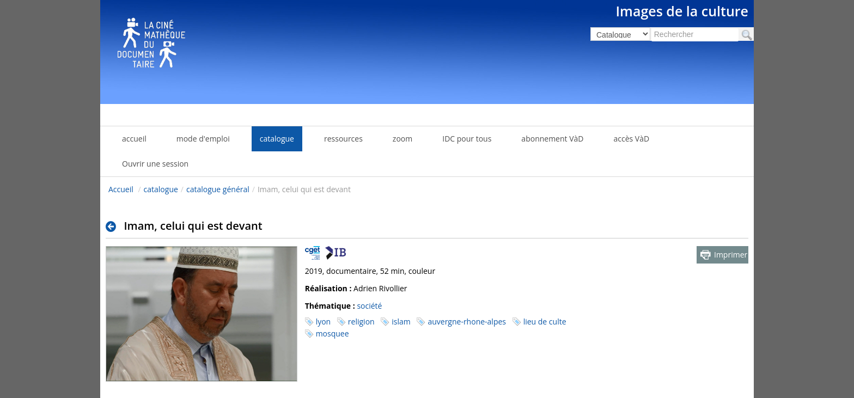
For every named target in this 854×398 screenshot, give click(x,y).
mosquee (332, 333)
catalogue (161, 189)
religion (361, 321)
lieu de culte (544, 321)
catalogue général (217, 189)
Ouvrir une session (155, 163)
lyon (323, 321)
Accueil (120, 189)
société (369, 306)
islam (401, 321)
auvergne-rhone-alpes (467, 321)
